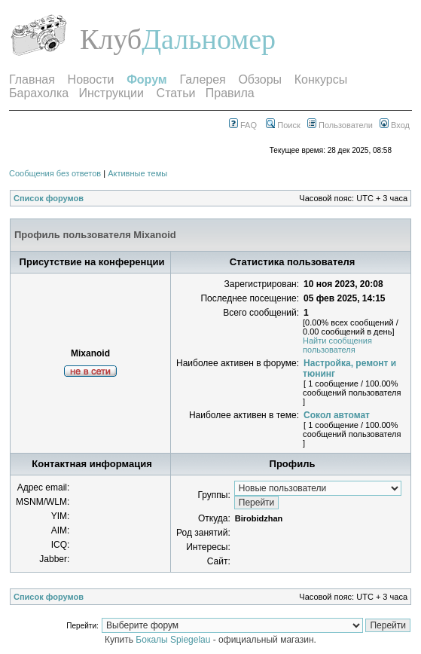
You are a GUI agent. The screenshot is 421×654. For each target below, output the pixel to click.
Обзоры (260, 79)
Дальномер (209, 39)
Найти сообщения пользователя (337, 345)
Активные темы (137, 173)
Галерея (202, 79)
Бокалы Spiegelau (174, 639)
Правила (230, 93)
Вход (395, 125)
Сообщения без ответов (55, 173)
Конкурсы (320, 79)
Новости (91, 79)
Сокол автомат (337, 415)
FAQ (243, 125)
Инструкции (111, 93)
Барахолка (39, 93)
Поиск (283, 125)
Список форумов (49, 198)
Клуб (111, 39)
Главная (32, 79)
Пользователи (340, 125)
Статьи (176, 93)
